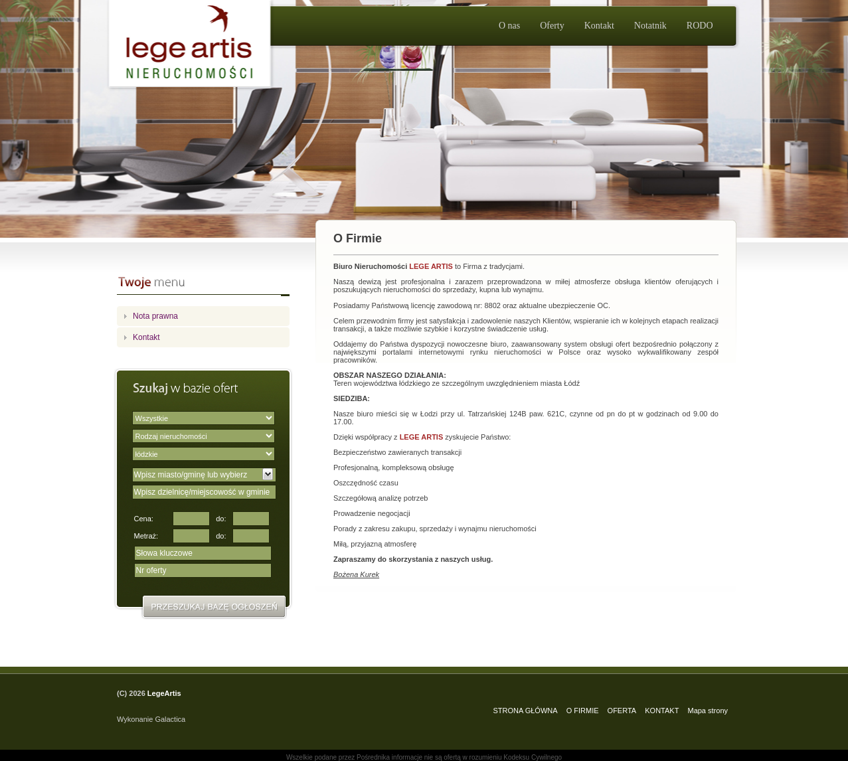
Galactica (170, 719)
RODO (700, 26)
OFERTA (622, 711)
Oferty (552, 26)
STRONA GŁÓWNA (525, 711)
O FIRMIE (582, 711)
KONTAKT (662, 711)
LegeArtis (164, 693)
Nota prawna (155, 316)
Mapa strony (707, 711)
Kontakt (599, 26)
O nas (509, 26)
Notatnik (650, 26)
